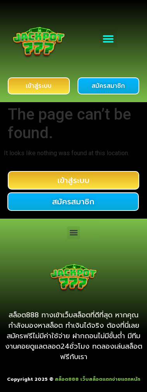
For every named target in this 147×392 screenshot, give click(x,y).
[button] (108, 38)
